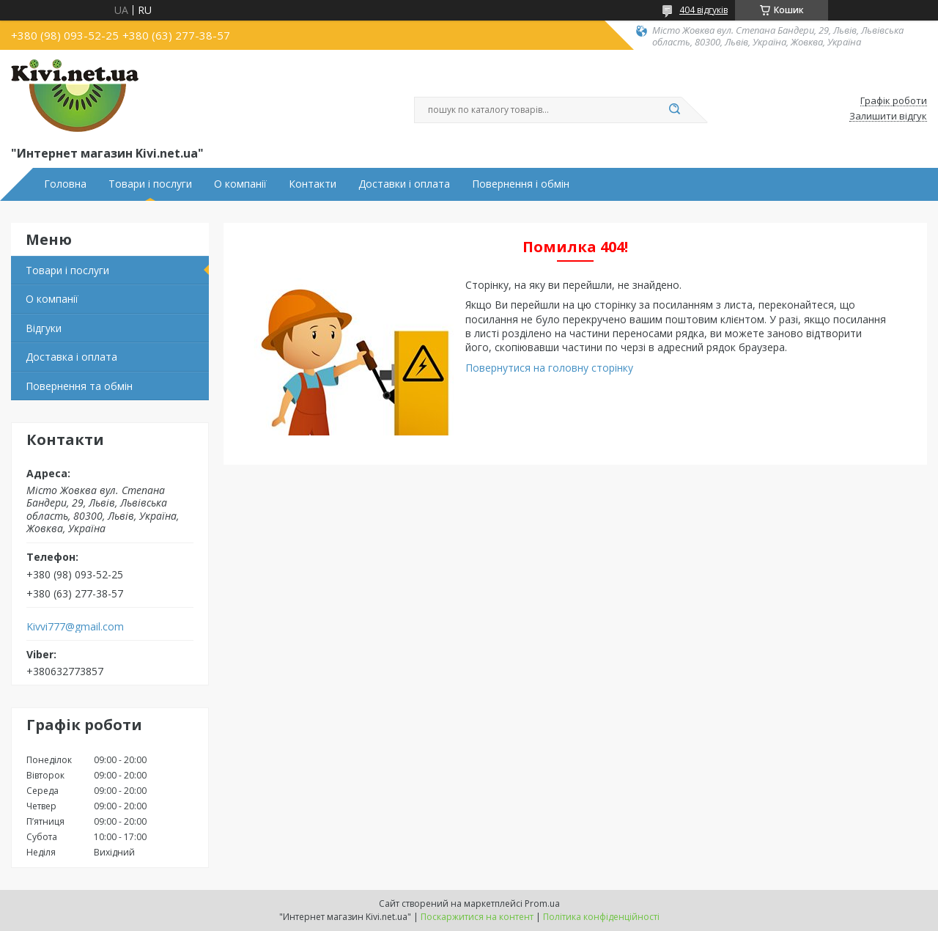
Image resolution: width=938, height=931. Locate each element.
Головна (65, 184)
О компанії (240, 184)
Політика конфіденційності (601, 916)
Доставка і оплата (71, 357)
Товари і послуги (150, 184)
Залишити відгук (888, 116)
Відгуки (44, 328)
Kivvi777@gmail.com (75, 626)
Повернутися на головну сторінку (549, 368)
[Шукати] (674, 110)
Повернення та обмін (79, 386)
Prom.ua (542, 903)
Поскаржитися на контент (477, 916)
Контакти (312, 184)
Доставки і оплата (404, 184)
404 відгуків (703, 10)
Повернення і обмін (520, 184)
